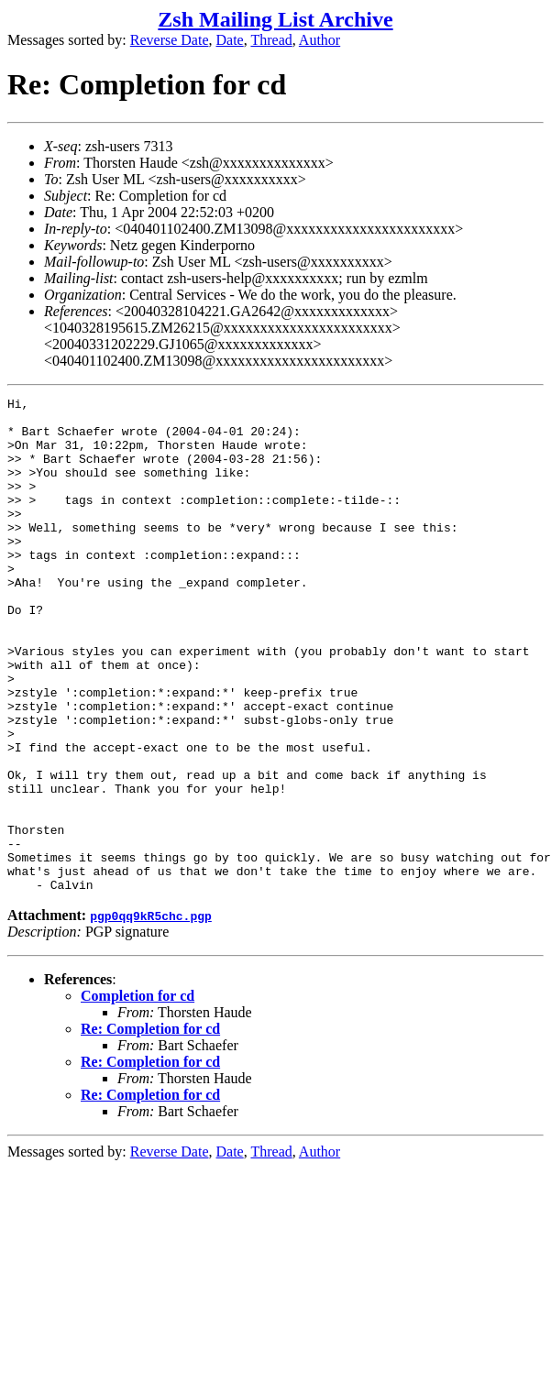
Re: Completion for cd (150, 1127)
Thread (271, 40)
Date (230, 40)
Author (319, 40)
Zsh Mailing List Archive (275, 19)
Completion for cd (137, 1094)
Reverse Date (169, 40)
